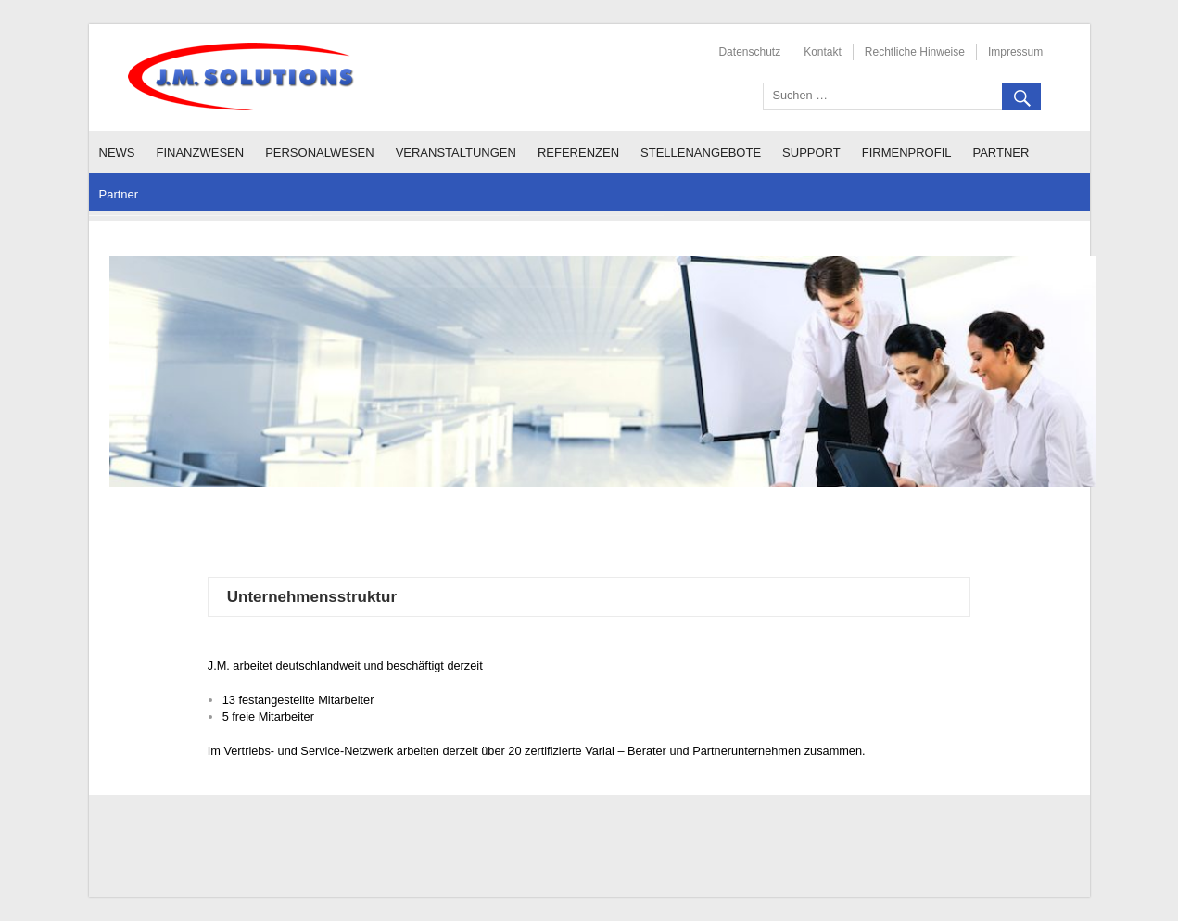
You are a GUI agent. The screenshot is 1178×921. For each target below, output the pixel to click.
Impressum (1015, 51)
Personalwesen (319, 153)
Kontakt (823, 51)
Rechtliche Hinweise (915, 51)
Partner (1000, 153)
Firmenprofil (907, 153)
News (117, 153)
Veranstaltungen (456, 153)
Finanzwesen (201, 153)
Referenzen (578, 153)
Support (811, 153)
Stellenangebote (700, 153)
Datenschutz (749, 51)
